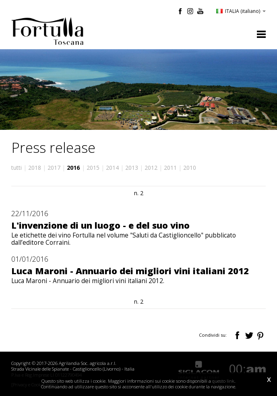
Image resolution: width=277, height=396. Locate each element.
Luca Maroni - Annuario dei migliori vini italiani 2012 (130, 271)
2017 (54, 167)
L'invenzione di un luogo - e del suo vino (100, 225)
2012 (151, 167)
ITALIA (241, 11)
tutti (16, 167)
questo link (223, 381)
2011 (170, 167)
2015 (93, 167)
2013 (131, 167)
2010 (189, 167)
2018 (34, 167)
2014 (112, 167)
